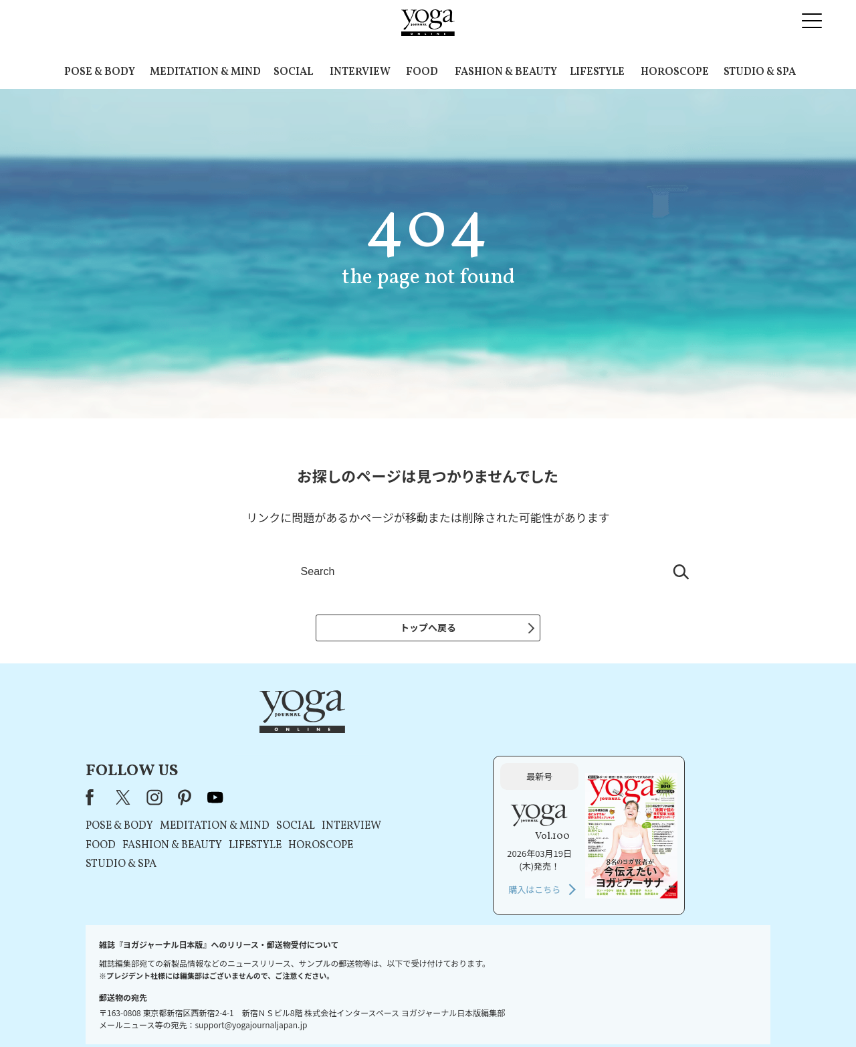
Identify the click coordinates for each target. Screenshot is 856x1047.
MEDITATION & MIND (205, 72)
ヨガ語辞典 (665, 1011)
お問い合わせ (189, 1011)
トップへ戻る (428, 627)
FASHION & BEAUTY (506, 72)
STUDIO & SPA (760, 72)
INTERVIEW (360, 72)
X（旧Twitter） (295, 736)
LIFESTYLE (597, 72)
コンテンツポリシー (494, 1011)
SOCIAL (293, 72)
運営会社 (558, 1011)
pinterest (356, 736)
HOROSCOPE (675, 72)
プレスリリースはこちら (268, 1011)
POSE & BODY (99, 72)
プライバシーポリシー (406, 1011)
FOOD (422, 72)
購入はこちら (620, 828)
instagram (325, 736)
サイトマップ (609, 1011)
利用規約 (340, 1011)
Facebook (265, 736)
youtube (386, 736)
